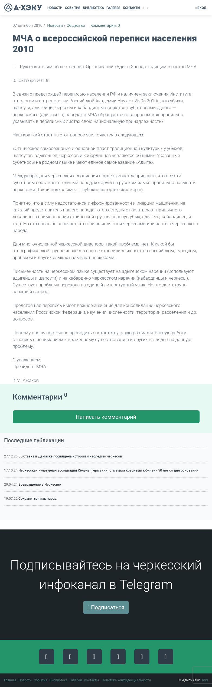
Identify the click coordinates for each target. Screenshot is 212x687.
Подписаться (106, 607)
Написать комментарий (106, 417)
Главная (10, 680)
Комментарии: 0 (105, 25)
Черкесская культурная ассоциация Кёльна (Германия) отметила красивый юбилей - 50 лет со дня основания (108, 470)
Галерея (76, 680)
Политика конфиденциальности (126, 680)
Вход (200, 8)
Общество (76, 25)
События (40, 680)
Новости (55, 25)
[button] (143, 7)
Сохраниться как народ (37, 498)
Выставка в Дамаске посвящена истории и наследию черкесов (70, 456)
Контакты (91, 680)
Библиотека (58, 680)
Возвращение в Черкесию (39, 484)
